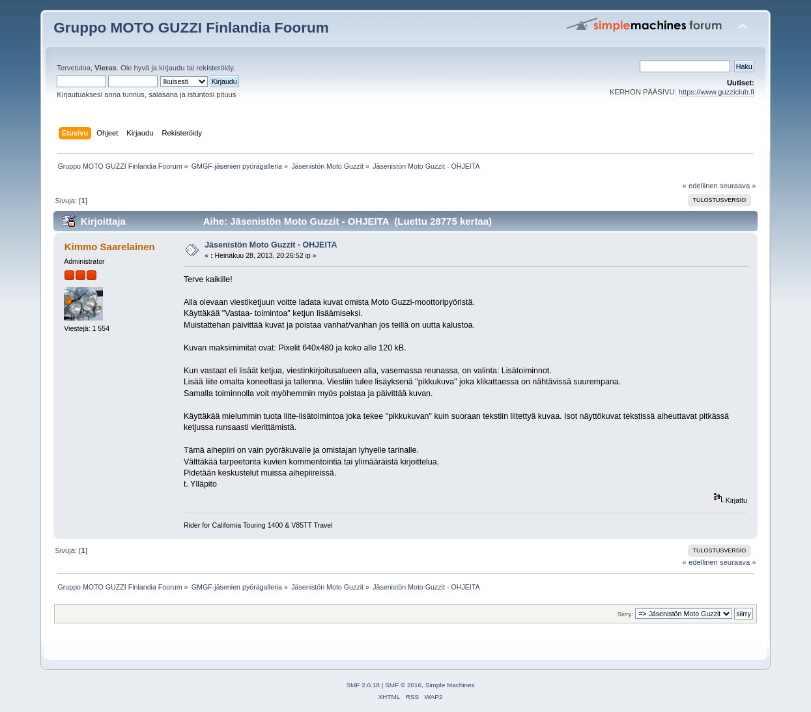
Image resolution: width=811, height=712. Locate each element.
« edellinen (700, 186)
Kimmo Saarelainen (109, 246)
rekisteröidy (215, 68)
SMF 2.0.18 (363, 685)
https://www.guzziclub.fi (716, 92)
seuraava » (738, 186)
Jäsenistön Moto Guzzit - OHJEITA (271, 244)
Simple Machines (450, 685)
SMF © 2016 (403, 685)
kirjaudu (171, 68)
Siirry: (625, 614)
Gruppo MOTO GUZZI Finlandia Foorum (190, 28)
